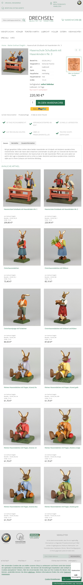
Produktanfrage (24, 113)
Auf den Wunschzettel (9, 113)
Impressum (6, 583)
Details (5, 141)
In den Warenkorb (50, 101)
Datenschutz (68, 580)
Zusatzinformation (28, 141)
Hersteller (14, 141)
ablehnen (31, 580)
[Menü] (79, 563)
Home (4, 43)
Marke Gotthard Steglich (16, 43)
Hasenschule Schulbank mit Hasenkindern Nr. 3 (44, 43)
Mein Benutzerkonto (59, 3)
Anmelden (57, 6)
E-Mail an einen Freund (39, 113)
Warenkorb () (73, 20)
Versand (78, 583)
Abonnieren (75, 555)
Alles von (73, 72)
